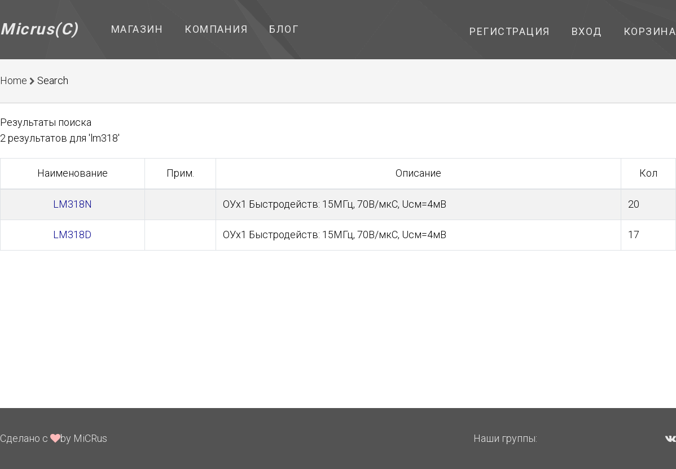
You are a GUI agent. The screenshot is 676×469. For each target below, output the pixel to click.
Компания (216, 29)
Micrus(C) (39, 29)
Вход (587, 31)
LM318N (72, 204)
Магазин (137, 29)
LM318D (72, 234)
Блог (284, 29)
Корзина (650, 31)
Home (13, 80)
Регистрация (509, 31)
